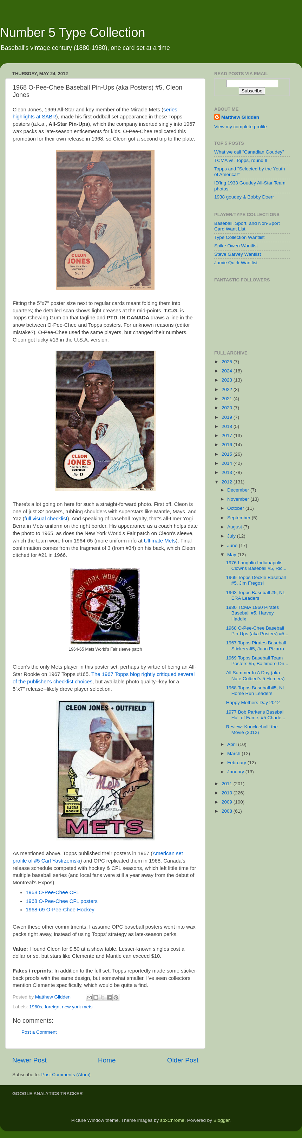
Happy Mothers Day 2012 (253, 702)
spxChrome (172, 1120)
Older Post (182, 1060)
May (232, 554)
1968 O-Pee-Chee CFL (52, 892)
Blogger (222, 1120)
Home (107, 1060)
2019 (228, 417)
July (232, 536)
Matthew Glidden (240, 117)
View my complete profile (240, 126)
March (234, 753)
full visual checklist (46, 518)
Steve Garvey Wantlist (237, 254)
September (239, 517)
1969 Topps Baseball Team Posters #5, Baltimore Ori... (257, 660)
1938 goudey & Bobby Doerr (244, 197)
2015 (228, 454)
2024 (228, 370)
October (236, 508)
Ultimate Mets (160, 541)
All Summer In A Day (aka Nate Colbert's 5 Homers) (255, 675)
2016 (228, 444)
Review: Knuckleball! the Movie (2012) (252, 729)
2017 (228, 435)
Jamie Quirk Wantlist (235, 262)
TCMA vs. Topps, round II (240, 160)
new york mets (77, 1006)
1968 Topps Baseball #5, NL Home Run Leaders (255, 690)
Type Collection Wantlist (239, 237)
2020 (228, 407)
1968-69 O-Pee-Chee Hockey (60, 909)
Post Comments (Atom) (66, 1074)
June (233, 545)
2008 (228, 811)
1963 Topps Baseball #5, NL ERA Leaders (255, 595)
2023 (228, 380)
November (238, 499)
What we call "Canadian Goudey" (249, 152)
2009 (228, 802)
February (237, 762)
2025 (228, 361)
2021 (228, 398)
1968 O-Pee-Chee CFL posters (62, 901)
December (238, 490)
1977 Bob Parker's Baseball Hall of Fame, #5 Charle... (255, 714)
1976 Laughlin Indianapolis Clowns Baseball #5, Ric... (256, 565)
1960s (35, 1006)
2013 (228, 472)
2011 (228, 783)
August (235, 526)
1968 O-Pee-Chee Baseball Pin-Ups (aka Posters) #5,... (258, 630)
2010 (228, 792)
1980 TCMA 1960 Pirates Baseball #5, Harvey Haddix (252, 613)
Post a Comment (39, 1032)
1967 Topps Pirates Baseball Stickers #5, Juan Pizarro (256, 645)
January (236, 771)
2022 (228, 389)
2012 (228, 482)
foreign (52, 1006)
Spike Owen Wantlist (236, 245)
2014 (228, 463)
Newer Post (29, 1060)
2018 (228, 426)
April (232, 744)
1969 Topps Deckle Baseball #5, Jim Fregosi (256, 580)
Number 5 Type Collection (72, 32)
